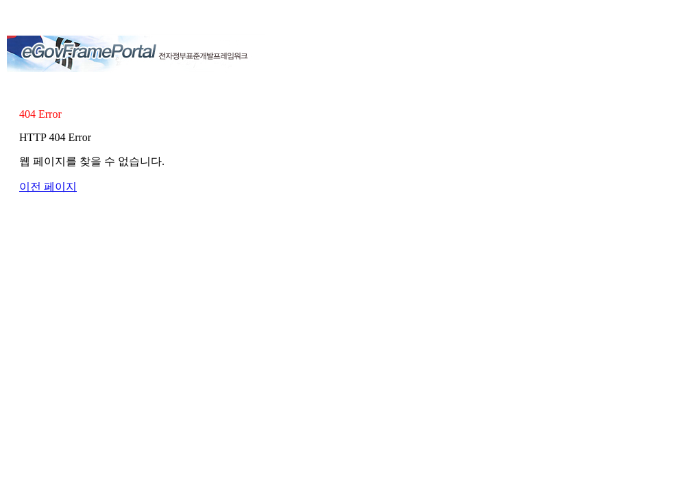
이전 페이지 (48, 186)
